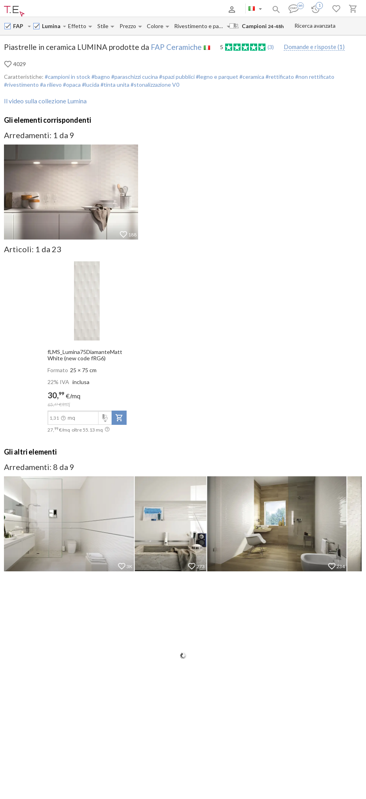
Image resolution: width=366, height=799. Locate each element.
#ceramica (251, 76)
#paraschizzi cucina (134, 76)
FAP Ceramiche (176, 46)
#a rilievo (50, 84)
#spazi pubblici (176, 76)
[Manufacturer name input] (20, 26)
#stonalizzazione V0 (154, 84)
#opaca (71, 84)
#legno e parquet (216, 76)
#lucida (90, 84)
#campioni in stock (67, 76)
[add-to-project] (119, 418)
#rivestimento (21, 84)
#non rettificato (314, 76)
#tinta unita (114, 84)
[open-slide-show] (87, 300)
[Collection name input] (52, 26)
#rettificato (279, 76)
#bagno (100, 76)
